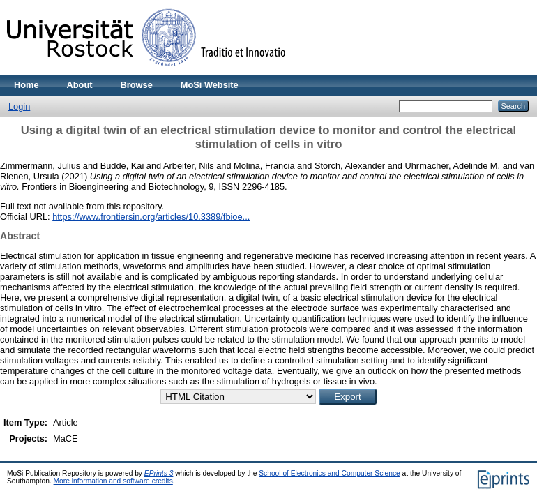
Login (19, 106)
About (80, 85)
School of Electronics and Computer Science (329, 473)
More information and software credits (113, 481)
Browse (137, 85)
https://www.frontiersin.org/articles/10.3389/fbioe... (151, 216)
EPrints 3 (159, 473)
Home (26, 85)
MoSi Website (210, 85)
